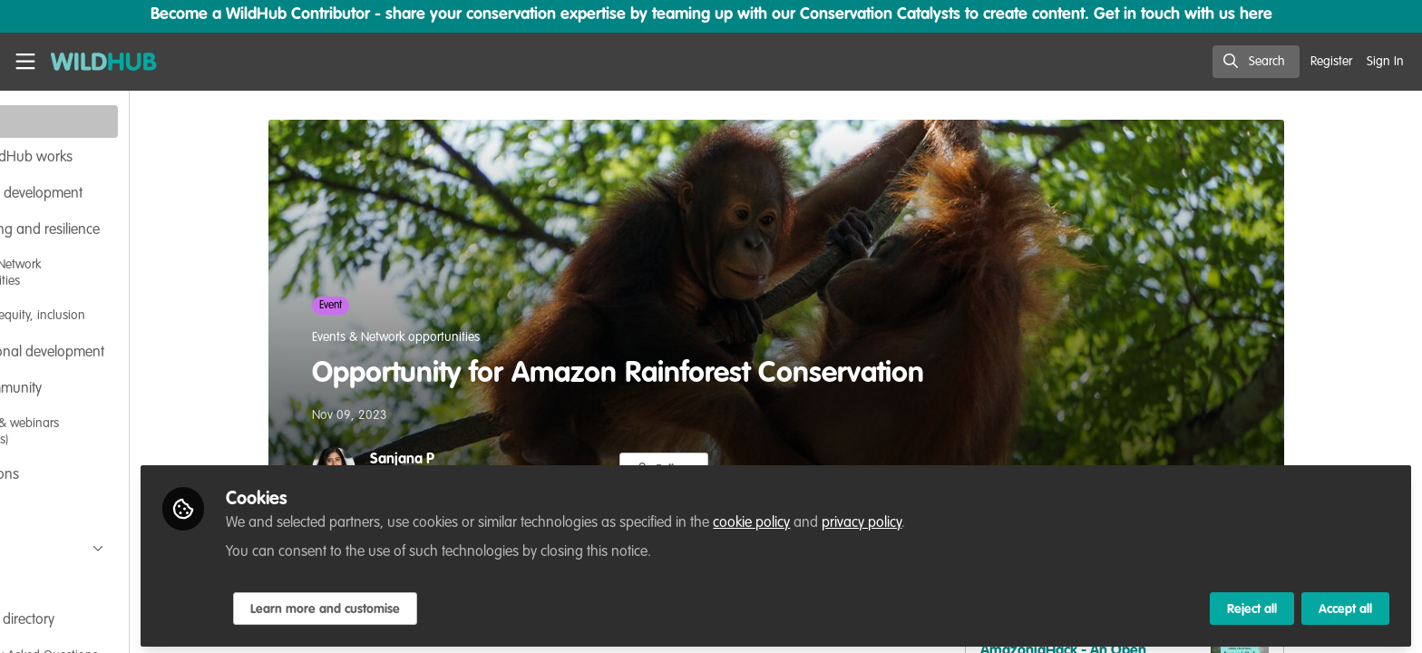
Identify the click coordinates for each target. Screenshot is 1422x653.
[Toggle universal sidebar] (25, 61)
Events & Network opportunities (447, 337)
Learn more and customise (427, 605)
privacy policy (964, 519)
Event (381, 305)
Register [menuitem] (1331, 61)
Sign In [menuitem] (1385, 61)
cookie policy (853, 519)
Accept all (1345, 605)
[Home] (97, 61)
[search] (1256, 61)
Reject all (1252, 605)
